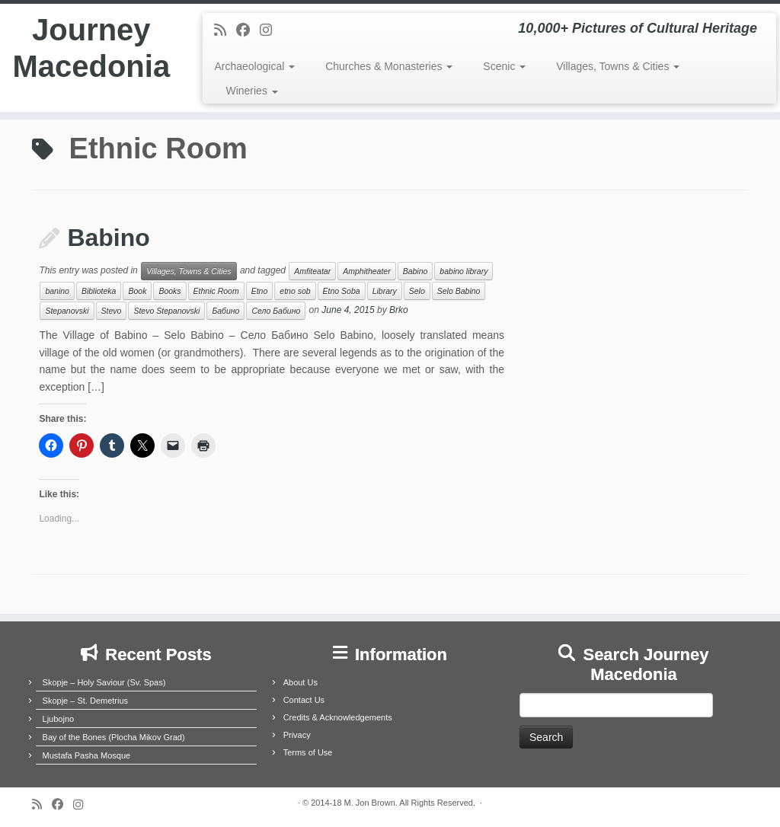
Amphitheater (366, 271)
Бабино (225, 310)
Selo (417, 290)
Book (137, 290)
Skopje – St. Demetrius (86, 700)
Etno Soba (341, 290)
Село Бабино (275, 310)
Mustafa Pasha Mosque (87, 755)
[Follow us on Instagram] (271, 30)
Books (169, 290)
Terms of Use (308, 752)
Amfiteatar (312, 271)
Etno (259, 290)
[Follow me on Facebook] (248, 30)
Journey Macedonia (91, 49)
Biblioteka (99, 290)
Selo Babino (459, 290)
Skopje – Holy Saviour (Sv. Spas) (104, 682)
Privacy (297, 734)
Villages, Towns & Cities (617, 66)
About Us (300, 682)
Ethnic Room (216, 290)
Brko (398, 310)
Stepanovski (66, 310)
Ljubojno (59, 718)
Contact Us (303, 699)
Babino (108, 237)
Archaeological (254, 66)
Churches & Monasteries (388, 66)
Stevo (111, 310)
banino (57, 290)
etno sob (295, 290)
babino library (464, 271)
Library (384, 290)
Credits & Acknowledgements (337, 717)
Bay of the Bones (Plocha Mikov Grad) (114, 737)
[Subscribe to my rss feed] (225, 30)
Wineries (251, 91)
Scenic (504, 66)
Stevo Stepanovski (166, 310)
